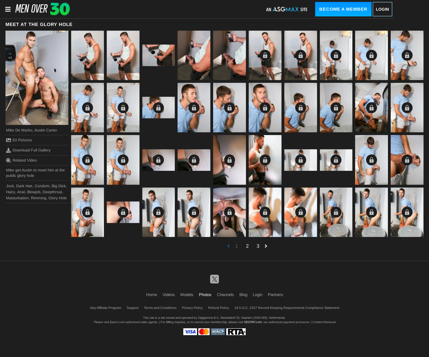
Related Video (21, 160)
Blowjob (33, 192)
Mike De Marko (19, 130)
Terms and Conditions (160, 308)
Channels (225, 294)
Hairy (10, 192)
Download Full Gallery (28, 150)
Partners (275, 294)
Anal (21, 192)
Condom (42, 186)
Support (132, 308)
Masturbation (17, 198)
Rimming (38, 198)
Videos (169, 294)
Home (151, 294)
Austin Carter (45, 130)
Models (186, 294)
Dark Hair (24, 186)
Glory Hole (57, 198)
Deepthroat (52, 192)
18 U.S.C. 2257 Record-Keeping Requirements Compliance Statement (286, 308)
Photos (205, 294)
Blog (243, 294)
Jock (10, 186)
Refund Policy (218, 308)
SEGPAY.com (253, 322)
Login (382, 9)
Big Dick (59, 186)
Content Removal (323, 322)
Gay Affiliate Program (105, 308)
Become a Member (343, 9)
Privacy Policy (192, 308)
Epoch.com (117, 322)
